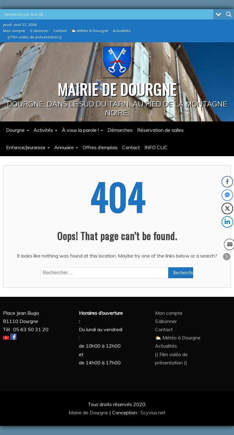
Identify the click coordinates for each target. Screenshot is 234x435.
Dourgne (15, 130)
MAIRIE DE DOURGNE (117, 89)
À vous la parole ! (80, 130)
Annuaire (64, 147)
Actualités (122, 30)
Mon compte (14, 30)
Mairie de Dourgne (89, 412)
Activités (43, 130)
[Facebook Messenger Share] (227, 195)
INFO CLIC (156, 147)
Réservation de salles (160, 130)
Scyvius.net (152, 412)
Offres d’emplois (100, 147)
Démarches (120, 130)
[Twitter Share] (227, 208)
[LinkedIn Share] (228, 222)
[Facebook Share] (227, 182)
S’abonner (39, 30)
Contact (60, 30)
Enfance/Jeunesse (25, 147)
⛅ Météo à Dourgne (89, 30)
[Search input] (108, 14)
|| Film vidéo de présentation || (34, 37)
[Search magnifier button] (229, 14)
